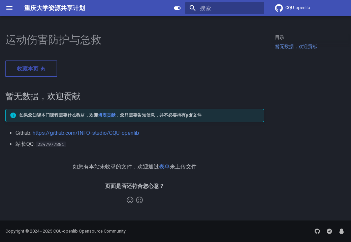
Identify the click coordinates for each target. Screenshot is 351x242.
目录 (279, 37)
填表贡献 (107, 115)
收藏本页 (31, 69)
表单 (164, 166)
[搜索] (224, 8)
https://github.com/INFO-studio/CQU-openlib (86, 133)
